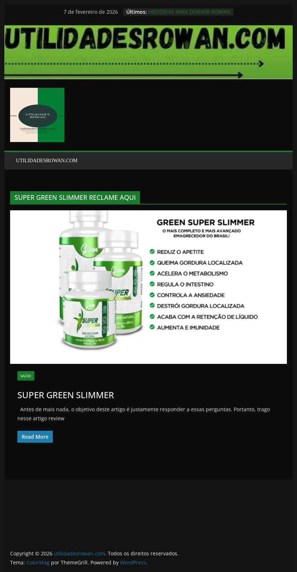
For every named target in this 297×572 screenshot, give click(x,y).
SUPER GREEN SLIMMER (65, 395)
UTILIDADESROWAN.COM (46, 160)
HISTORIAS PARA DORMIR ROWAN (189, 11)
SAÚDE (25, 375)
